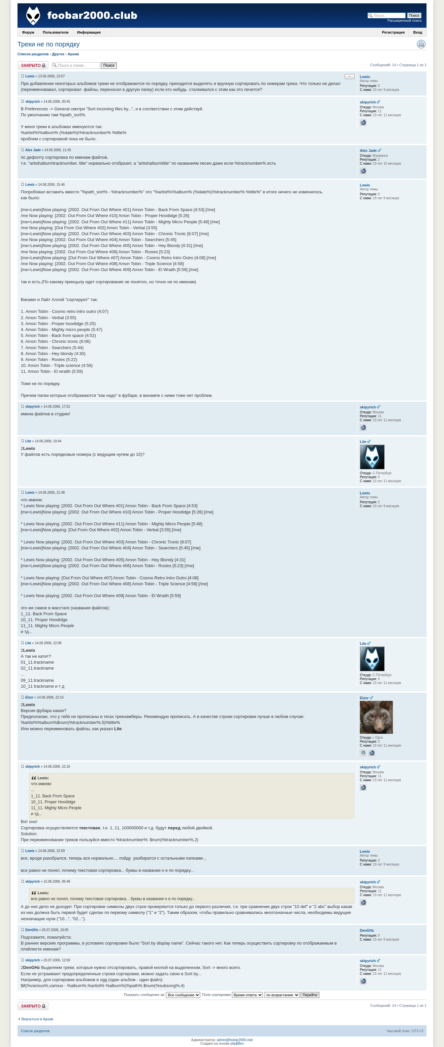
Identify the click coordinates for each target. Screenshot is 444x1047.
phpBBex (237, 1043)
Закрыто (32, 65)
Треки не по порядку (48, 44)
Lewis (30, 76)
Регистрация (393, 32)
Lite (28, 441)
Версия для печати (421, 44)
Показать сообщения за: (162, 995)
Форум (28, 32)
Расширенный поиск (404, 20)
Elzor (29, 697)
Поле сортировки (232, 995)
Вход (417, 32)
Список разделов (33, 54)
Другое (58, 54)
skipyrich (32, 101)
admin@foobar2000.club (235, 1040)
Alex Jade (33, 150)
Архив (73, 54)
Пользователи (56, 32)
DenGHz (31, 930)
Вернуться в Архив (37, 1019)
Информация (89, 32)
